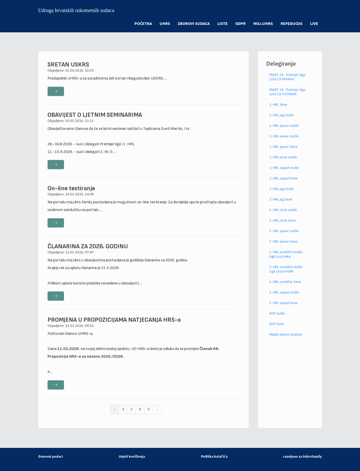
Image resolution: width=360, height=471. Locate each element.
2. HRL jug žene (280, 204)
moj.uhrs (263, 23)
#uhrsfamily (312, 456)
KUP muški (277, 318)
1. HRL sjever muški (284, 131)
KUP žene (276, 329)
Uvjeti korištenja (132, 456)
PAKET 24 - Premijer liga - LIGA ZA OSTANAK (288, 97)
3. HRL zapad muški (284, 297)
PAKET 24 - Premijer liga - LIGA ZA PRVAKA (288, 82)
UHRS (164, 23)
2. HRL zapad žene (283, 183)
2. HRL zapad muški (284, 173)
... (157, 414)
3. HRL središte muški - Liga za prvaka (286, 259)
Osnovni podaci (50, 456)
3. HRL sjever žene (283, 246)
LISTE (222, 23)
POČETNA (143, 23)
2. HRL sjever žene (283, 152)
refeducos (291, 23)
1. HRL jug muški (281, 120)
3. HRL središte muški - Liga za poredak (286, 274)
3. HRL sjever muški (284, 236)
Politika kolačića (214, 456)
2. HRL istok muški (283, 162)
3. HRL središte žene (285, 287)
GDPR (240, 23)
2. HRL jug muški (281, 194)
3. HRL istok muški (283, 215)
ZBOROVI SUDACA (194, 23)
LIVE (314, 23)
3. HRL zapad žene (283, 308)
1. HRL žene (278, 110)
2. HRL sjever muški (284, 141)
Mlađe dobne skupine (285, 339)
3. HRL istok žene (282, 225)
